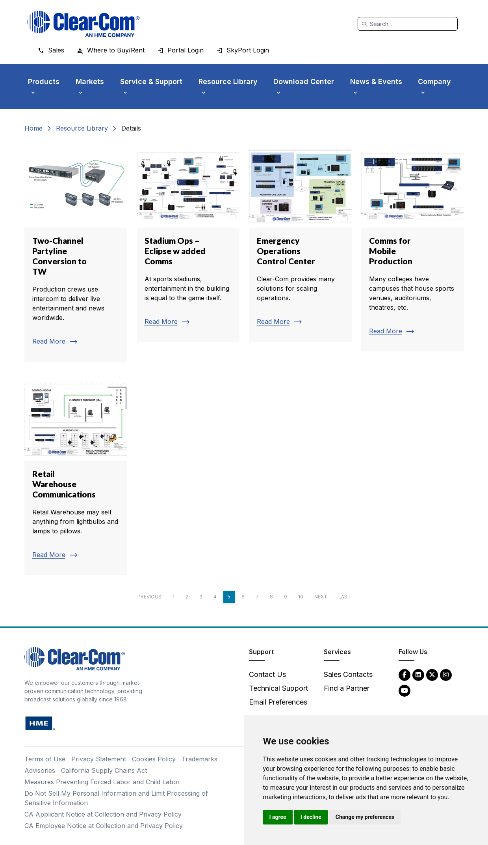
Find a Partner (346, 688)
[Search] (408, 24)
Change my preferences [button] (365, 817)
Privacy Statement (98, 759)
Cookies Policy (154, 759)
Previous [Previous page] (149, 597)
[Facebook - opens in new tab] (404, 674)
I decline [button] (311, 817)
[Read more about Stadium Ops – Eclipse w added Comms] (188, 243)
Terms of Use (44, 759)
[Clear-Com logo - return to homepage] (83, 23)
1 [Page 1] (173, 597)
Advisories (39, 770)
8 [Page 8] (271, 597)
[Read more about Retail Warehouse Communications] (75, 477)
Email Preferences (278, 702)
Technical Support (278, 688)
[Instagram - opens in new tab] (446, 674)
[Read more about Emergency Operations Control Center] (300, 243)
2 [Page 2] (187, 597)
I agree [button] (277, 817)
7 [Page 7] (257, 597)
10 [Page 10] (300, 597)
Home (33, 128)
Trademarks (199, 759)
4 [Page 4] (215, 597)
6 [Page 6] (243, 597)
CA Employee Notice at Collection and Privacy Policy (103, 826)
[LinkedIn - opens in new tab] (418, 674)
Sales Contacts (348, 674)
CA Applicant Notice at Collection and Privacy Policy (103, 814)
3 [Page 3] (200, 597)
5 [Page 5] (229, 597)
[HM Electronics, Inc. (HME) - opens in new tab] (40, 723)
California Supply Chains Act (104, 770)
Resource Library (82, 128)
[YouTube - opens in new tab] (404, 690)
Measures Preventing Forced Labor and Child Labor (102, 782)
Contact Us (267, 674)
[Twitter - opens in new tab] (432, 674)
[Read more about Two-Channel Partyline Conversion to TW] (75, 253)
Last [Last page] (344, 597)
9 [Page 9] (285, 597)
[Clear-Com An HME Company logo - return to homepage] (74, 658)
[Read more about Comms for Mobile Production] (412, 247)
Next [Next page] (320, 597)
